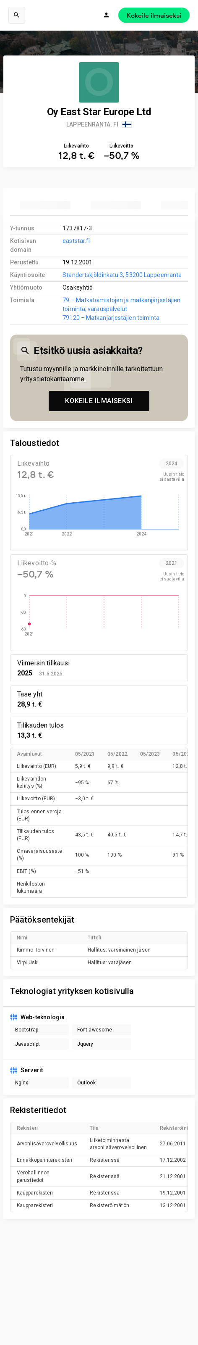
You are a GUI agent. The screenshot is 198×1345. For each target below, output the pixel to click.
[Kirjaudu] (106, 15)
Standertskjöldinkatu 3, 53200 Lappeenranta (122, 275)
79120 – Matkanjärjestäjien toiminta (111, 317)
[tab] (45, 205)
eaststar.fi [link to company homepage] (76, 240)
